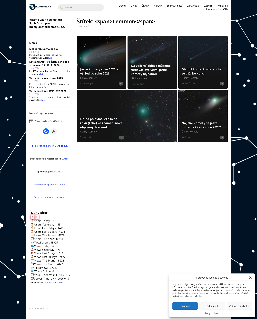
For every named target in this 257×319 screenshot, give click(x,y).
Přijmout (185, 306)
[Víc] (50, 57)
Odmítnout (212, 306)
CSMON (59, 171)
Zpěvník (208, 5)
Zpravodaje (193, 5)
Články (145, 5)
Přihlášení (222, 5)
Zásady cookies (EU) (217, 9)
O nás (134, 5)
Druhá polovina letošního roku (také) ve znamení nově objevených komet (127, 116)
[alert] (49, 121)
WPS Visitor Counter (53, 282)
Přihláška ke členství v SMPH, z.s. (50, 145)
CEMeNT (65, 158)
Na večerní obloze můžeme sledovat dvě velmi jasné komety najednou (152, 62)
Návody (158, 5)
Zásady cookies (210, 313)
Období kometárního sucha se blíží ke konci (203, 62)
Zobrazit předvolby (239, 306)
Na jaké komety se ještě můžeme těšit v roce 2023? (203, 116)
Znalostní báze (174, 5)
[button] (250, 277)
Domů (122, 5)
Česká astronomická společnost (50, 197)
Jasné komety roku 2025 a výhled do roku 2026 (101, 62)
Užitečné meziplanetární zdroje (49, 184)
